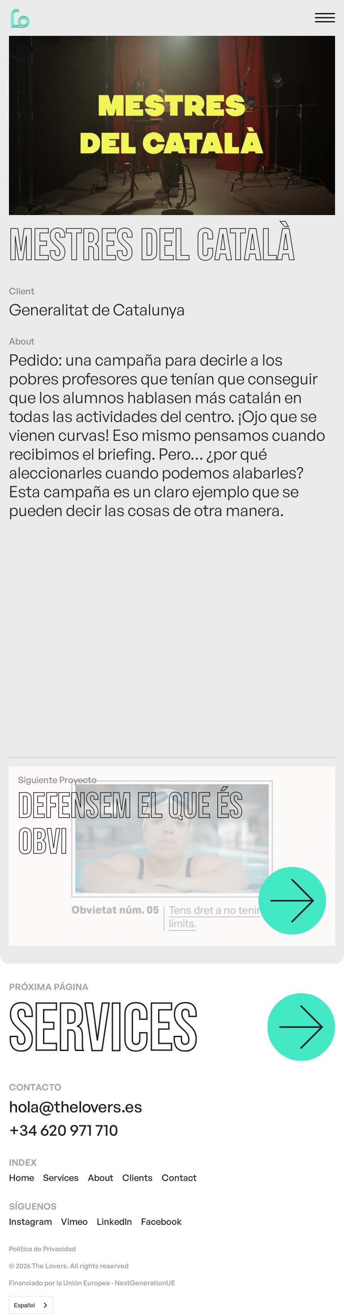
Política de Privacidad (42, 1249)
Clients (137, 1177)
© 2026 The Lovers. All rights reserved (69, 1266)
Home (21, 1177)
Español (24, 1305)
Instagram (30, 1221)
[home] (20, 18)
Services (61, 1177)
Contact (179, 1177)
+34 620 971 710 (63, 1129)
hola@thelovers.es (75, 1106)
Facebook (161, 1221)
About (100, 1177)
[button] (325, 17)
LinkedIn (114, 1221)
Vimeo (74, 1221)
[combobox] (31, 1305)
